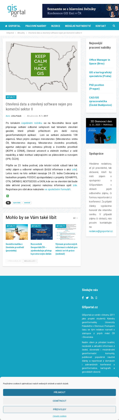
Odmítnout (59, 401)
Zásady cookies (59, 416)
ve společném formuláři (57, 189)
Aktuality (11, 97)
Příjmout (59, 392)
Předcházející (14, 261)
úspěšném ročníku (31, 123)
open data (16, 203)
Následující (30, 261)
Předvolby (59, 409)
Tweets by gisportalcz (54, 290)
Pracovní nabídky (35, 26)
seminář (27, 203)
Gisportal (12, 26)
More (68, 26)
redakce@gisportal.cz (101, 231)
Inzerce (55, 26)
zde (74, 169)
